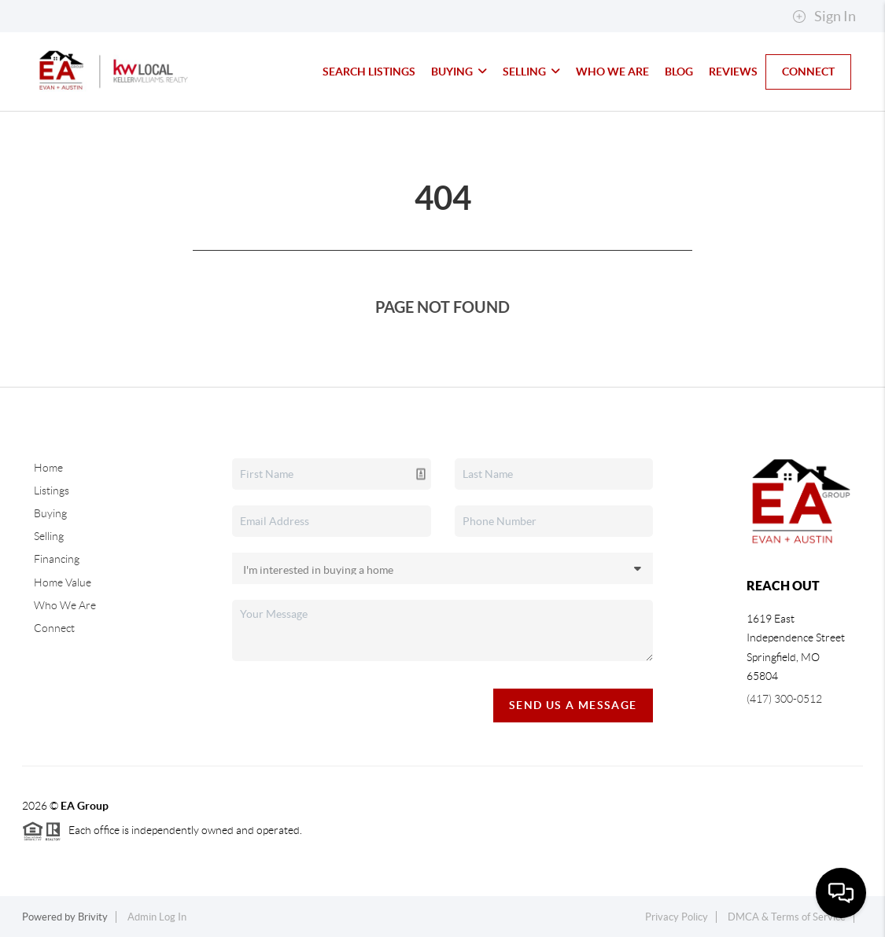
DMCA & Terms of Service (787, 917)
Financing (56, 559)
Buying (459, 71)
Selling (531, 71)
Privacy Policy (676, 917)
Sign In (824, 16)
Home (48, 467)
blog (679, 71)
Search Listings (369, 71)
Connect (808, 71)
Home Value (62, 582)
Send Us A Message (573, 705)
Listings (51, 490)
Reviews (733, 71)
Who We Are (612, 71)
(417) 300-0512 (784, 699)
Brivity (93, 917)
